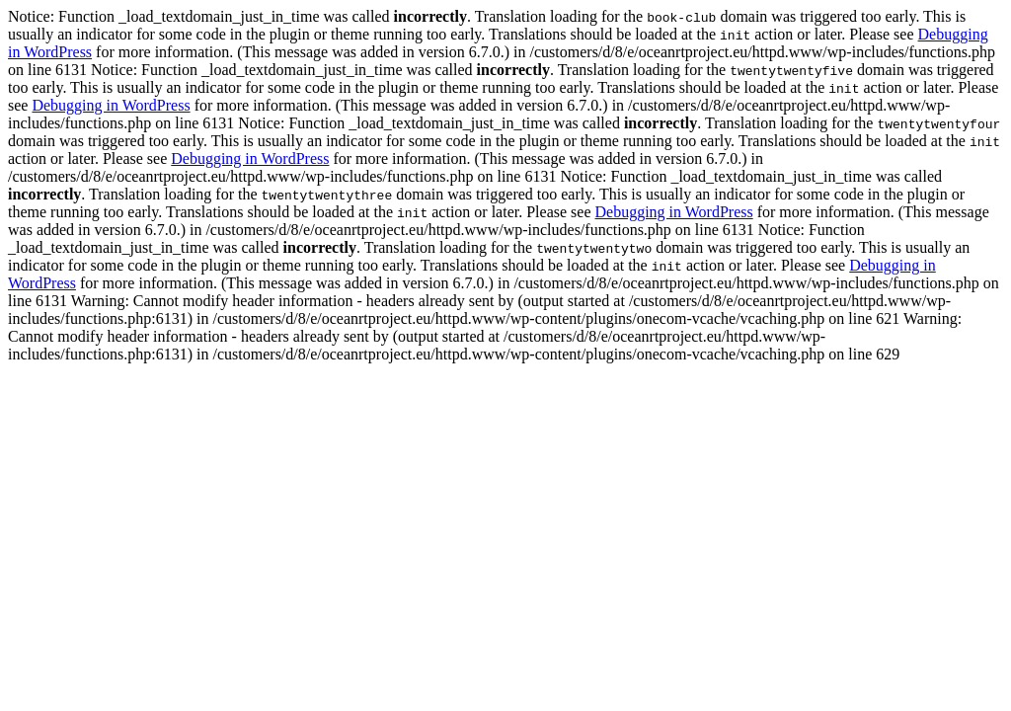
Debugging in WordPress (111, 105)
